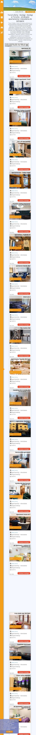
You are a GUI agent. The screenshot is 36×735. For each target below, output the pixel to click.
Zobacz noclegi (24, 76)
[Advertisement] (18, 594)
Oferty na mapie (30, 12)
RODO (8, 729)
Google (9, 721)
